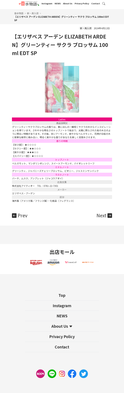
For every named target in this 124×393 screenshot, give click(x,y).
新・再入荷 (85, 28)
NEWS (58, 3)
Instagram (47, 3)
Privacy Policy (82, 3)
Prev (22, 215)
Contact (95, 3)
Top (62, 295)
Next (101, 215)
